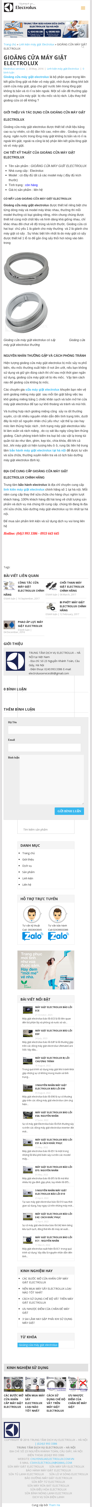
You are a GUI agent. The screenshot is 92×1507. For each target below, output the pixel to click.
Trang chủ (10, 44)
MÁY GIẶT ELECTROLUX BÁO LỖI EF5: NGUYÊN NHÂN (53, 1168)
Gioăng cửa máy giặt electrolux (38, 1345)
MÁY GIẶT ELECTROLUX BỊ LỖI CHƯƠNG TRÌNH (52, 1059)
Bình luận (13, 757)
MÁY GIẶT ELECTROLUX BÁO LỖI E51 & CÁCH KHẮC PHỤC (53, 1141)
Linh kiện (27, 878)
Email (11, 739)
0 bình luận (9, 598)
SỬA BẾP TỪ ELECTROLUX (48, 1482)
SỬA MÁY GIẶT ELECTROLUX (26, 1466)
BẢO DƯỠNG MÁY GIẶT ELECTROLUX (48, 1478)
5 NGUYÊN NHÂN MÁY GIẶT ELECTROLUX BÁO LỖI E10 (51, 1192)
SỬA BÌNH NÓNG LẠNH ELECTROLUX (48, 1493)
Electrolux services (14, 68)
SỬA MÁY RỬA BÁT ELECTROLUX (48, 1485)
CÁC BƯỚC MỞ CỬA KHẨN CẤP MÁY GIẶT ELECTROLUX (45, 1280)
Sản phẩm (28, 872)
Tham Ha (54, 1505)
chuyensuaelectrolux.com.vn (52, 1459)
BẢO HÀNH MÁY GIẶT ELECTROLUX (48, 1470)
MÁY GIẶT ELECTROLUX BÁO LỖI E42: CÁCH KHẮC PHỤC (53, 1215)
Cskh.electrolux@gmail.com (51, 1462)
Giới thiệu (28, 859)
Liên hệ (26, 884)
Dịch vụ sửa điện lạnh (48, 1497)
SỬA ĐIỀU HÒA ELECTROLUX (48, 1489)
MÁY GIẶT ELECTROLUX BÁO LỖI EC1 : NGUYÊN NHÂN (53, 1239)
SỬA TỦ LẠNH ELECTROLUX (26, 1474)
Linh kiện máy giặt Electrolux (36, 44)
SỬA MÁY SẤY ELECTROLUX (66, 1466)
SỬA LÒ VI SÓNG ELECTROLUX (68, 1474)
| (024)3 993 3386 (46, 1443)
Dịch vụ (27, 866)
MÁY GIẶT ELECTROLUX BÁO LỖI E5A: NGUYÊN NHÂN (53, 1114)
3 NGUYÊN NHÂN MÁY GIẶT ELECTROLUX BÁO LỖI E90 (51, 1087)
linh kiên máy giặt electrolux (24, 489)
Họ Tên (12, 722)
